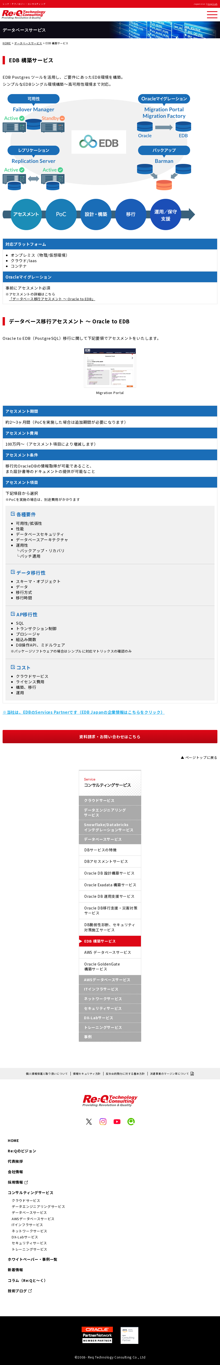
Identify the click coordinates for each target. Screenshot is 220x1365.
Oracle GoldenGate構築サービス (102, 966)
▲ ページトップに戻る (199, 757)
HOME (7, 43)
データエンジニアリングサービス (105, 812)
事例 (88, 1036)
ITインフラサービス (101, 989)
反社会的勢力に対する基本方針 (125, 1073)
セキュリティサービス (103, 1008)
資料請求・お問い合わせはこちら (110, 736)
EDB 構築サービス (100, 941)
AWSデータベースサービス (107, 979)
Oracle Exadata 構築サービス (110, 884)
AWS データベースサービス (107, 952)
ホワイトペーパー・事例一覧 (32, 1259)
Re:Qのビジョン (22, 1150)
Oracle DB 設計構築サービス (109, 873)
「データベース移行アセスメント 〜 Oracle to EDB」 (52, 298)
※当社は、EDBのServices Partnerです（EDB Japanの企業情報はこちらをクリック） (84, 712)
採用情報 (15, 1182)
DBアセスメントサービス (106, 861)
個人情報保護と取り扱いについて (47, 1073)
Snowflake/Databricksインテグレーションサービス (109, 827)
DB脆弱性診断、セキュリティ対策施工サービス (109, 927)
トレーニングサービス (103, 1027)
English (212, 3)
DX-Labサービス (98, 1017)
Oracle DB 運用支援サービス (109, 896)
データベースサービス (28, 43)
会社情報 (15, 1171)
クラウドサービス (99, 800)
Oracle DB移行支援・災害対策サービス (111, 910)
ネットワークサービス (103, 998)
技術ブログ (17, 1290)
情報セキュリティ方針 (87, 1073)
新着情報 (15, 1269)
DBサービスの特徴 (100, 849)
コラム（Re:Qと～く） (28, 1280)
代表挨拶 (15, 1161)
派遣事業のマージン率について (169, 1073)
